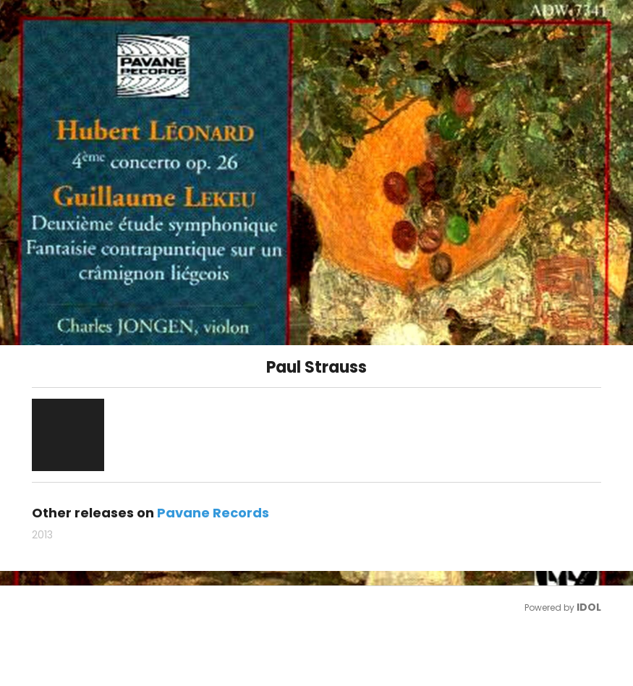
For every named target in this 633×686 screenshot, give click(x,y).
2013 (42, 535)
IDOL (589, 607)
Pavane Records (213, 513)
